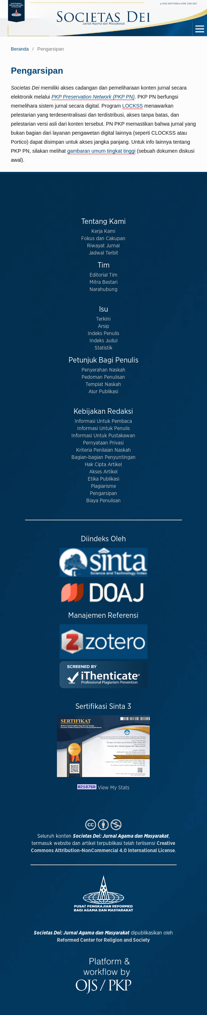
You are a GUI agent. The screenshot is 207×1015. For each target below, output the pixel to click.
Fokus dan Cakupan (103, 238)
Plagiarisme (103, 486)
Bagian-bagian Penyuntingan (103, 457)
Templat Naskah (103, 384)
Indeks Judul (103, 340)
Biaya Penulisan (103, 500)
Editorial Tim (103, 275)
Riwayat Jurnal (103, 245)
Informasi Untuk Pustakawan (103, 435)
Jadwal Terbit (103, 253)
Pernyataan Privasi (103, 443)
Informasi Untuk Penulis (103, 428)
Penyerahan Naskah (103, 370)
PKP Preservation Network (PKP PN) (92, 97)
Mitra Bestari (103, 282)
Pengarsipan (103, 493)
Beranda (20, 49)
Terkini (103, 319)
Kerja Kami (103, 231)
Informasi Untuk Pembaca (103, 421)
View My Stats (113, 787)
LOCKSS (132, 106)
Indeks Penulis (103, 333)
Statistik (103, 348)
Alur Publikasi (103, 391)
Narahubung (103, 289)
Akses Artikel (103, 471)
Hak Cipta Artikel (103, 464)
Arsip (103, 326)
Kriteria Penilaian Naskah (103, 450)
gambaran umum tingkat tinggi (101, 151)
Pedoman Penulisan (103, 377)
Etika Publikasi (103, 479)
